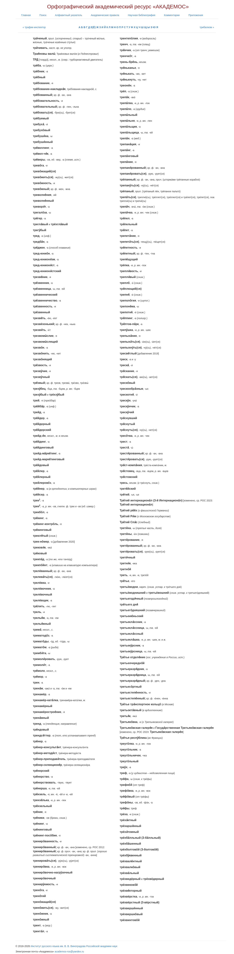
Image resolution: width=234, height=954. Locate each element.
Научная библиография (141, 15)
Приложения (195, 15)
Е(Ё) (93, 27)
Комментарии (172, 15)
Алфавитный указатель (68, 15)
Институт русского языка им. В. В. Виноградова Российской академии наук (74, 946)
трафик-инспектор (35, 27)
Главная (26, 15)
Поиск (42, 15)
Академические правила (105, 15)
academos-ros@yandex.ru (69, 951)
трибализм (206, 27)
